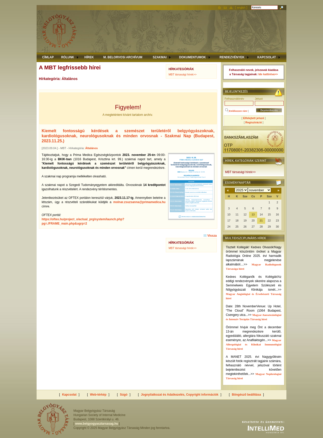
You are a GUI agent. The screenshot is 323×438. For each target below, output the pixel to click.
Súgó (123, 394)
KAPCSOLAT (266, 57)
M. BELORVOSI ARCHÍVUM (122, 57)
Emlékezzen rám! (238, 111)
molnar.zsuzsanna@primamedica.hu (139, 202)
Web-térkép (98, 394)
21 (261, 220)
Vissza (210, 235)
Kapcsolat (69, 394)
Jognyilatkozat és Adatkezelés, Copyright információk (179, 394)
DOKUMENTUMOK (192, 57)
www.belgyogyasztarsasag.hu (96, 423)
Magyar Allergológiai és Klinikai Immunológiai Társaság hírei (253, 344)
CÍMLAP (48, 57)
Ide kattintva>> (268, 74)
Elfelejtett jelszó (253, 118)
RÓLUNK (67, 57)
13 (253, 214)
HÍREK (89, 57)
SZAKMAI (160, 57)
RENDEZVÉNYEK (232, 57)
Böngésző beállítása (246, 394)
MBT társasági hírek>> (183, 74)
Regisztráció (253, 122)
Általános (91, 148)
